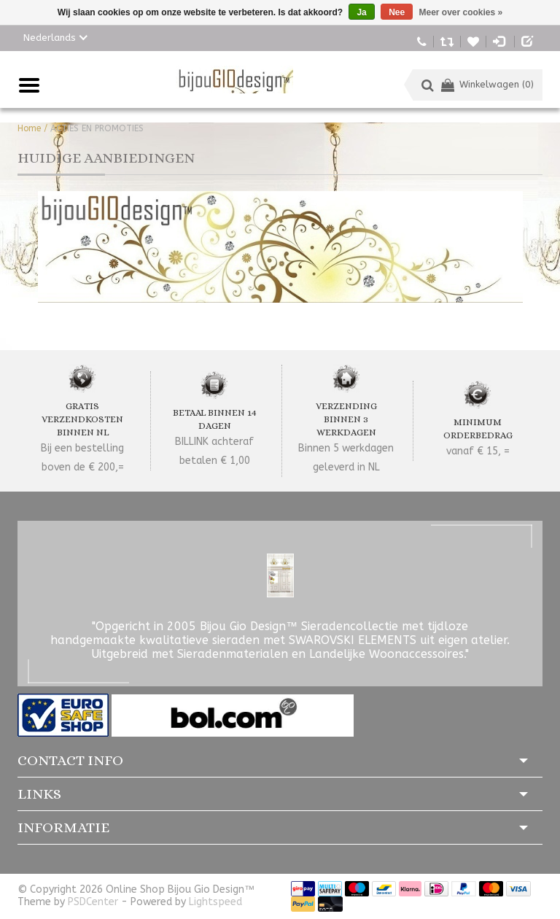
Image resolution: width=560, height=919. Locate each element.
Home (29, 128)
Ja (361, 12)
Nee (397, 12)
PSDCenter (93, 902)
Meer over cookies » (461, 12)
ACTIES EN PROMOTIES (97, 128)
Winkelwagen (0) (487, 84)
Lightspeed (215, 902)
